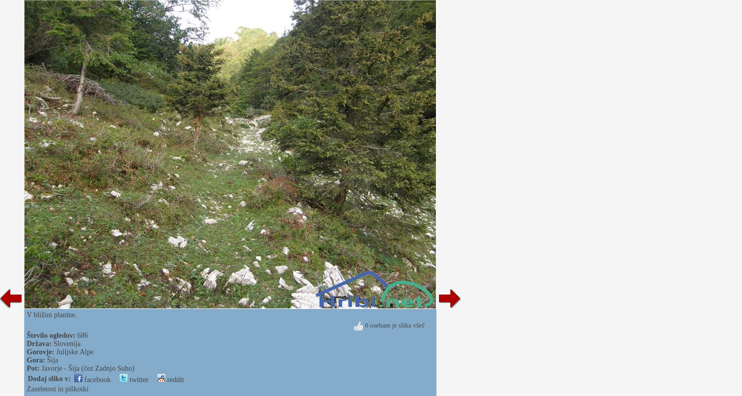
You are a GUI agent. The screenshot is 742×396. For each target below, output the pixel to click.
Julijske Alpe (75, 352)
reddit (170, 380)
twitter (134, 380)
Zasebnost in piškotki (58, 389)
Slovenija (67, 344)
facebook (92, 380)
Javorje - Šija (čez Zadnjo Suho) (87, 368)
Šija (52, 360)
